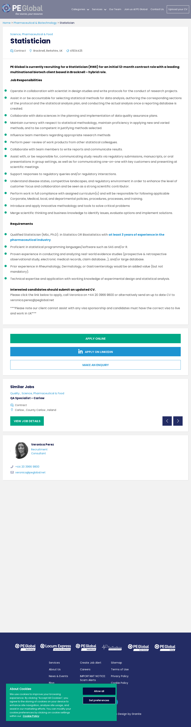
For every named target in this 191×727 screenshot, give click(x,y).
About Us (55, 669)
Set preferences (99, 700)
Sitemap (116, 662)
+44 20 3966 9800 (24, 467)
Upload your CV (177, 9)
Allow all (99, 691)
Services (97, 9)
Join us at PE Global (136, 9)
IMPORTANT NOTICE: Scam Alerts (93, 678)
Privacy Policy (120, 676)
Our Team (115, 9)
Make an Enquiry (95, 365)
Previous (167, 421)
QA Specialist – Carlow (27, 398)
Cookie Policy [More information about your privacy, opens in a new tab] (31, 716)
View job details (27, 421)
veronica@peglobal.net (28, 472)
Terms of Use (120, 669)
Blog (51, 683)
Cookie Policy (119, 683)
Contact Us (157, 9)
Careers (85, 669)
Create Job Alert (90, 662)
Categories (78, 9)
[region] (61, 702)
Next (178, 421)
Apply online (95, 338)
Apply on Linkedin (95, 351)
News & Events (58, 676)
